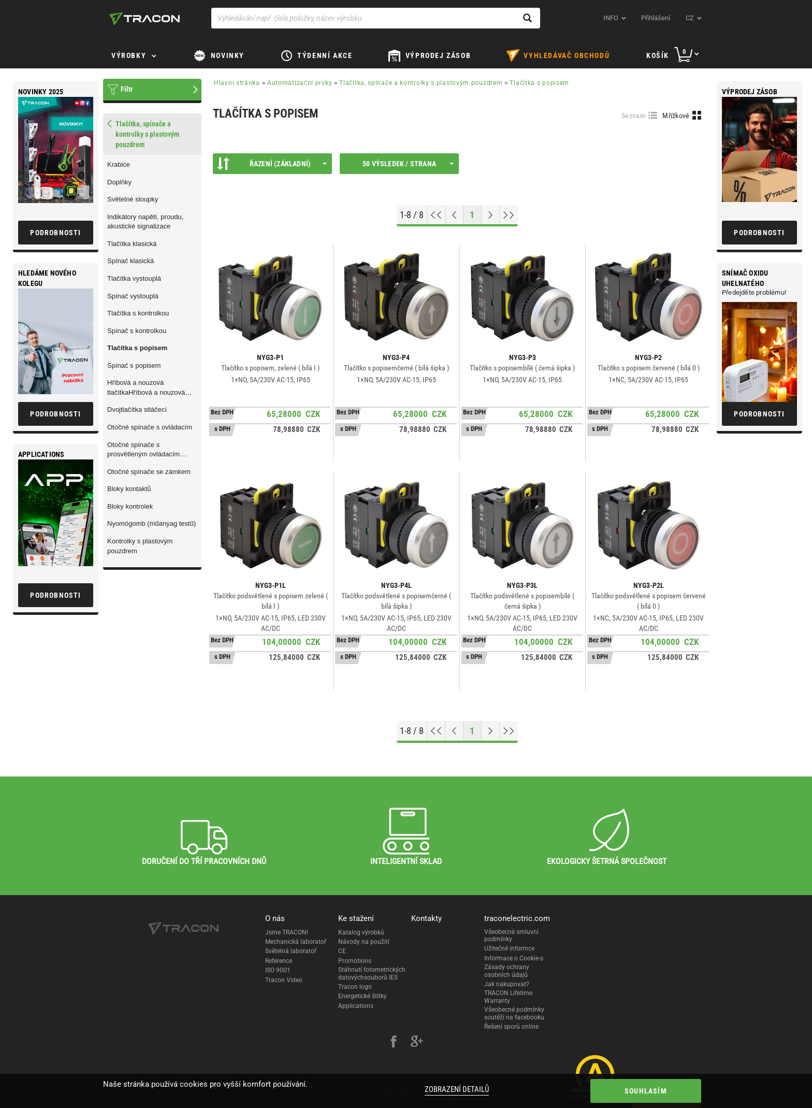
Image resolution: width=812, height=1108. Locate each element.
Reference (278, 961)
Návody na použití (363, 941)
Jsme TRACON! (286, 932)
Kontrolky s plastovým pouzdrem (139, 546)
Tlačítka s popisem (137, 348)
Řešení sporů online (511, 1026)
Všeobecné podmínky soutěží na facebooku (514, 1013)
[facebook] (393, 1043)
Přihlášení (655, 18)
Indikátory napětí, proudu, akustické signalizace (145, 222)
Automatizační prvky (299, 83)
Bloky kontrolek (130, 506)
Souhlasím (646, 1091)
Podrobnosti (759, 232)
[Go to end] (509, 215)
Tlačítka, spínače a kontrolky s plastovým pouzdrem (420, 83)
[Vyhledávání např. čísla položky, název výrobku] (375, 18)
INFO (610, 18)
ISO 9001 (278, 970)
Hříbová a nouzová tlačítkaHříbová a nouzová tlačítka (146, 388)
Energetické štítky (362, 996)
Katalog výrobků (361, 932)
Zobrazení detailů (457, 1089)
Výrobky (128, 55)
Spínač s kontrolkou (136, 331)
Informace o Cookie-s (513, 958)
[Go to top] (436, 215)
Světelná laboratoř (290, 951)
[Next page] (491, 215)
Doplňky (119, 182)
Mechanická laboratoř (295, 941)
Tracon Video (283, 980)
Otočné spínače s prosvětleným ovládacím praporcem (143, 450)
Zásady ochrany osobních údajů (506, 970)
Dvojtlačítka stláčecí (137, 409)
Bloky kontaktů (129, 489)
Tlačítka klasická (131, 244)
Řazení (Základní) (272, 163)
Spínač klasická (130, 261)
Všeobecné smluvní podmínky (511, 935)
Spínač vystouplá (132, 296)
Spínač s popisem (134, 365)
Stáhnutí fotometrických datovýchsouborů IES (371, 973)
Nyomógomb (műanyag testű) (151, 523)
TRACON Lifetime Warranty (508, 996)
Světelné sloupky (132, 199)
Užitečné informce (509, 948)
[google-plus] (417, 1043)
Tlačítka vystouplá (134, 278)
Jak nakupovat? (506, 984)
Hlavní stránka (237, 83)
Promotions (354, 961)
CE (342, 951)
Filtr (127, 89)
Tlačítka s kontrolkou (138, 313)
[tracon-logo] (144, 19)
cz (690, 18)
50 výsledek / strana (408, 164)
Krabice (118, 164)
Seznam (633, 115)
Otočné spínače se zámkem (149, 472)
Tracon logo (355, 986)
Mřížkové (675, 115)
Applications (355, 1006)
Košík (657, 55)
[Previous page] (454, 215)
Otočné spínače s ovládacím (149, 427)
